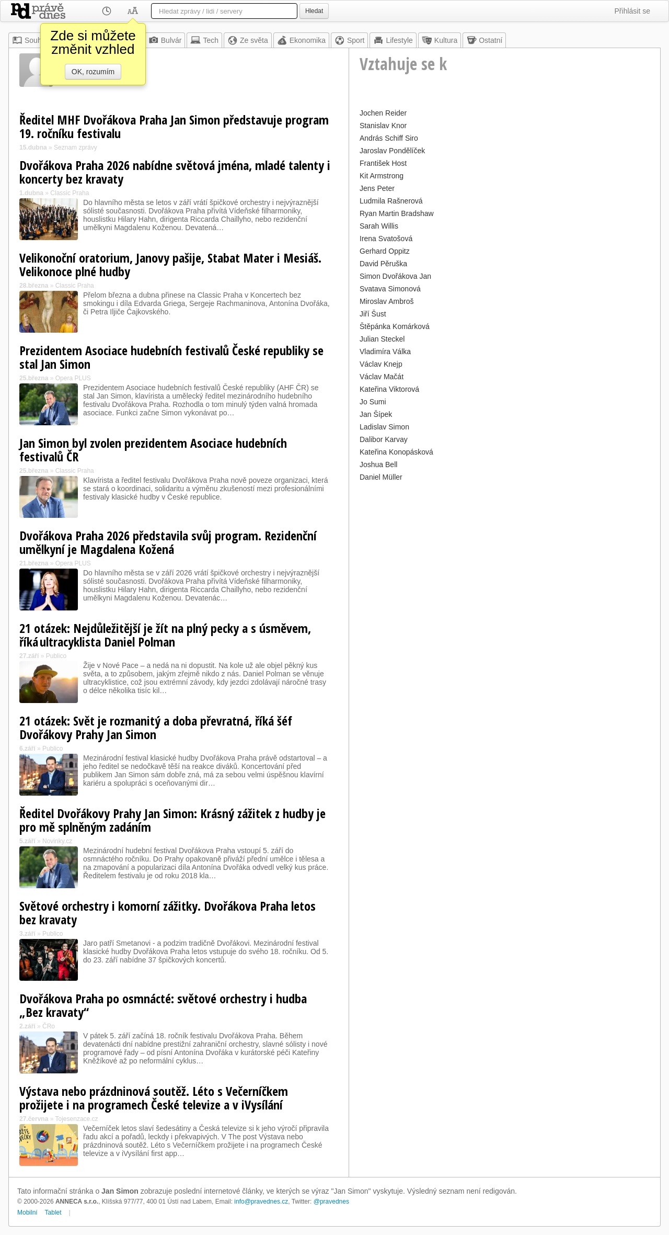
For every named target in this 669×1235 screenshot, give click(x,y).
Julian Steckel (382, 339)
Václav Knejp (381, 364)
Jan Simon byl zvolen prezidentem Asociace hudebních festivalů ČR (153, 449)
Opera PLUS (73, 378)
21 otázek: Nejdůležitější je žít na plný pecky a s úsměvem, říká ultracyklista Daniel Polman (165, 634)
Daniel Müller (381, 477)
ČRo (48, 1026)
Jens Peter (377, 188)
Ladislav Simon (384, 427)
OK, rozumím (93, 71)
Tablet (53, 1212)
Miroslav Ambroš (386, 301)
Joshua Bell (378, 464)
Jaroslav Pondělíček (392, 150)
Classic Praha (69, 193)
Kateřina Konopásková (396, 452)
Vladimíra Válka (385, 351)
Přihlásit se (632, 11)
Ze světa (247, 40)
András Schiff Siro (389, 138)
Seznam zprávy (75, 147)
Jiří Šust (373, 314)
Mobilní (27, 1212)
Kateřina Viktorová (389, 389)
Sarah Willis (379, 226)
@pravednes (331, 1201)
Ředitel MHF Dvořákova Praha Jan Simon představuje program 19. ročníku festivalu (174, 126)
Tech (204, 40)
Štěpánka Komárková (395, 326)
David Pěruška (383, 263)
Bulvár (165, 40)
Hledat (314, 11)
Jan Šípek (376, 414)
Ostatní (484, 40)
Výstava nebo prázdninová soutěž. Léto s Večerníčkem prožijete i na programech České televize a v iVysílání (153, 1097)
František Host (383, 163)
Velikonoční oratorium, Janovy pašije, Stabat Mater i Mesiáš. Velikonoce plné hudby (170, 264)
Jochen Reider (383, 113)
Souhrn (30, 40)
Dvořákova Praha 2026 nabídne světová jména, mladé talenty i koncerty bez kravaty (174, 171)
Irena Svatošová (386, 238)
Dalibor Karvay (384, 439)
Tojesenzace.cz (76, 1119)
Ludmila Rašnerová (391, 201)
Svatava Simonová (390, 289)
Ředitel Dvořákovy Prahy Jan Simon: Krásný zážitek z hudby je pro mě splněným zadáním (172, 820)
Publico (56, 656)
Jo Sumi (373, 402)
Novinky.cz (57, 841)
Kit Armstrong (381, 176)
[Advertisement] (505, 557)
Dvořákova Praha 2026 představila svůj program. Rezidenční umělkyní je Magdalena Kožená (168, 542)
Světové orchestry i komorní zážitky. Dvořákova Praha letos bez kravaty (167, 912)
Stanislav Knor (383, 125)
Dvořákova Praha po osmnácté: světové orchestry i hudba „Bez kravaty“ (163, 1005)
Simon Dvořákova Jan (395, 276)
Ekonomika (301, 40)
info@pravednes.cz (261, 1201)
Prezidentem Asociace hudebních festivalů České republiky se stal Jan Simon (171, 357)
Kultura (439, 40)
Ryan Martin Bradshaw (397, 213)
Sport (349, 40)
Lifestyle (392, 40)
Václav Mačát (381, 376)
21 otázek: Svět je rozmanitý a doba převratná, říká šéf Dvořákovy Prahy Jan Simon (155, 727)
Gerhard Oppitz (385, 251)
